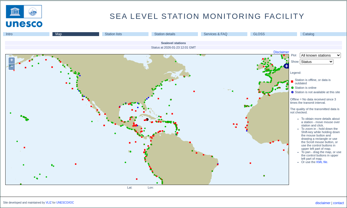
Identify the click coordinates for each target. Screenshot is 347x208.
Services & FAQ (215, 34)
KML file (321, 162)
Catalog (308, 34)
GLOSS (259, 34)
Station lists (113, 34)
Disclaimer (281, 52)
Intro (9, 34)
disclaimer (322, 203)
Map (58, 34)
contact (338, 203)
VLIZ (49, 202)
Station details (164, 34)
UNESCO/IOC (65, 202)
